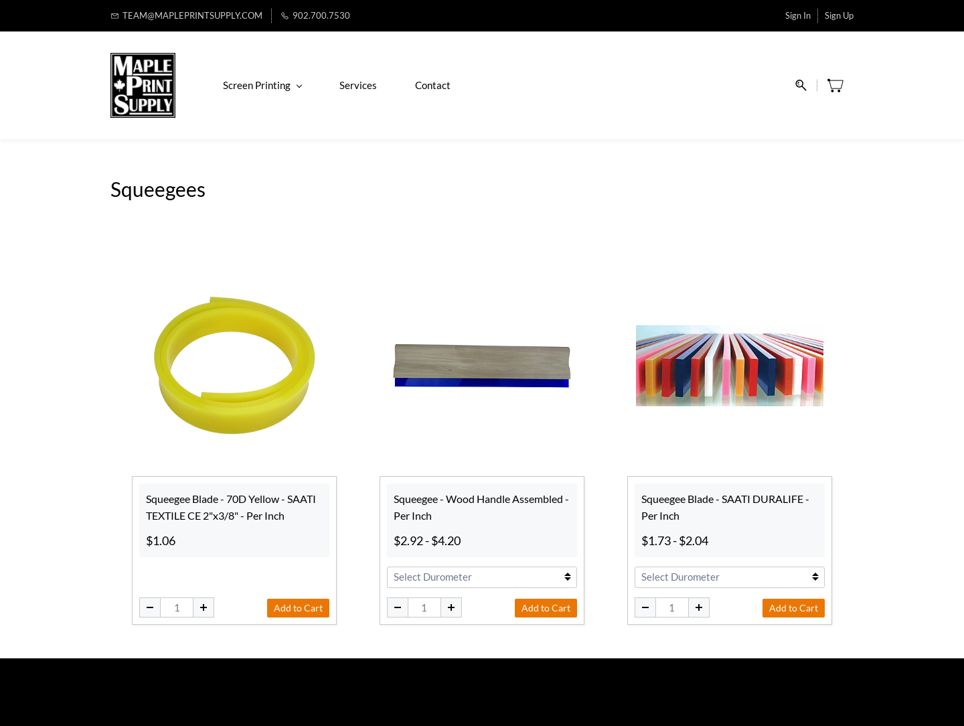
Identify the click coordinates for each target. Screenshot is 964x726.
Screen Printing (262, 85)
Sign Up (839, 15)
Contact (433, 85)
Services (358, 85)
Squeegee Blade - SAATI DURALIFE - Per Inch (725, 507)
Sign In (798, 15)
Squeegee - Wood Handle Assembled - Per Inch (481, 507)
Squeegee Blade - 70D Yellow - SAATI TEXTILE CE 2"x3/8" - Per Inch (231, 507)
